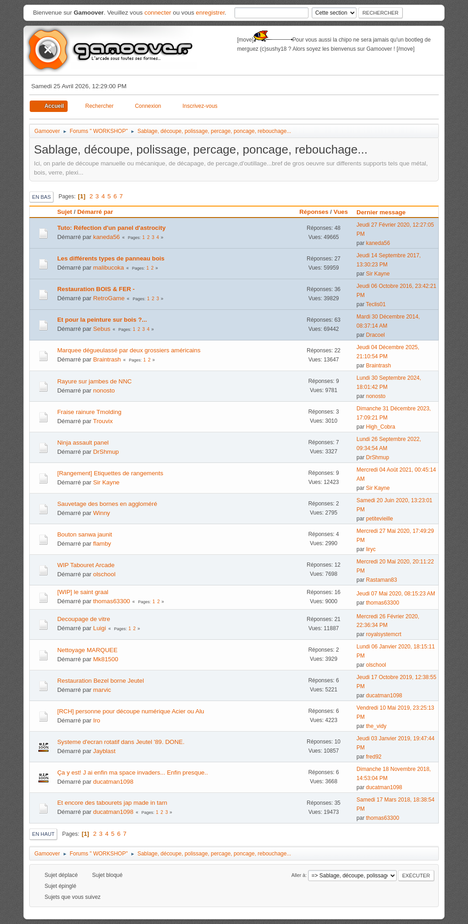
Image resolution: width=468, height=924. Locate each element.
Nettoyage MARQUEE (87, 650)
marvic (102, 689)
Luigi (99, 628)
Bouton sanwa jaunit (84, 534)
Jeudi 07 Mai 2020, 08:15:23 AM (395, 593)
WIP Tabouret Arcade (85, 565)
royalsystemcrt (383, 634)
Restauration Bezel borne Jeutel (100, 680)
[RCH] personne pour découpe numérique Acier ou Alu (130, 711)
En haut (43, 834)
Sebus (102, 328)
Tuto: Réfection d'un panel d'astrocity (111, 227)
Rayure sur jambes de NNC (94, 381)
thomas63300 (111, 601)
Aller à (298, 875)
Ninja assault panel (83, 442)
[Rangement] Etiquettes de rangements (110, 473)
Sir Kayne (378, 274)
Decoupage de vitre (83, 619)
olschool (104, 574)
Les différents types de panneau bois (111, 258)
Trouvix (102, 421)
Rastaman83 (381, 580)
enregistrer (210, 12)
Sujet (64, 211)
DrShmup (106, 451)
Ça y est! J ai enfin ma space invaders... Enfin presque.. (132, 772)
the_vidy (376, 726)
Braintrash (107, 359)
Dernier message (385, 212)
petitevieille (379, 518)
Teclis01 (376, 304)
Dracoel (375, 335)
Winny (101, 513)
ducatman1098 (384, 695)
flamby (102, 543)
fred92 (374, 757)
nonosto (104, 390)
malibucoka (108, 267)
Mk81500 (105, 659)
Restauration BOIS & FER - (96, 289)
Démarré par (95, 211)
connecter (157, 12)
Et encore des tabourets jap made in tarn (112, 802)
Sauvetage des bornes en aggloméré (107, 503)
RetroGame (109, 298)
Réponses (314, 211)
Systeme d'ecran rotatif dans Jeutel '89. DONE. (120, 741)
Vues (341, 211)
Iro (97, 720)
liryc (371, 549)
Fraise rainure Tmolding (89, 412)
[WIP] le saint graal (82, 592)
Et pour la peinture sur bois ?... (102, 319)
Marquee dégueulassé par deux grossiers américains (128, 350)
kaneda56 (106, 237)
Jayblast (104, 751)
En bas (41, 197)
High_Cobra (380, 427)
